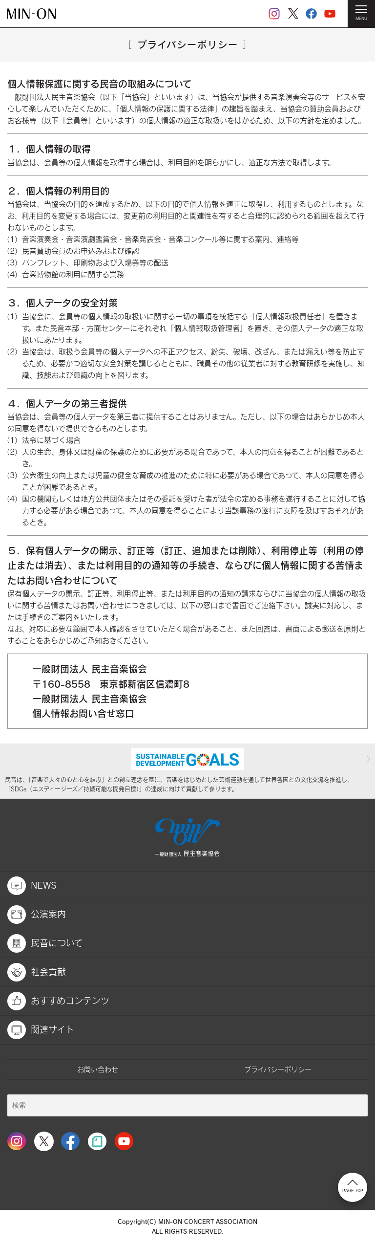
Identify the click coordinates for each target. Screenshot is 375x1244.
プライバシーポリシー (278, 1069)
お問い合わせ (97, 1069)
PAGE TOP (352, 1186)
